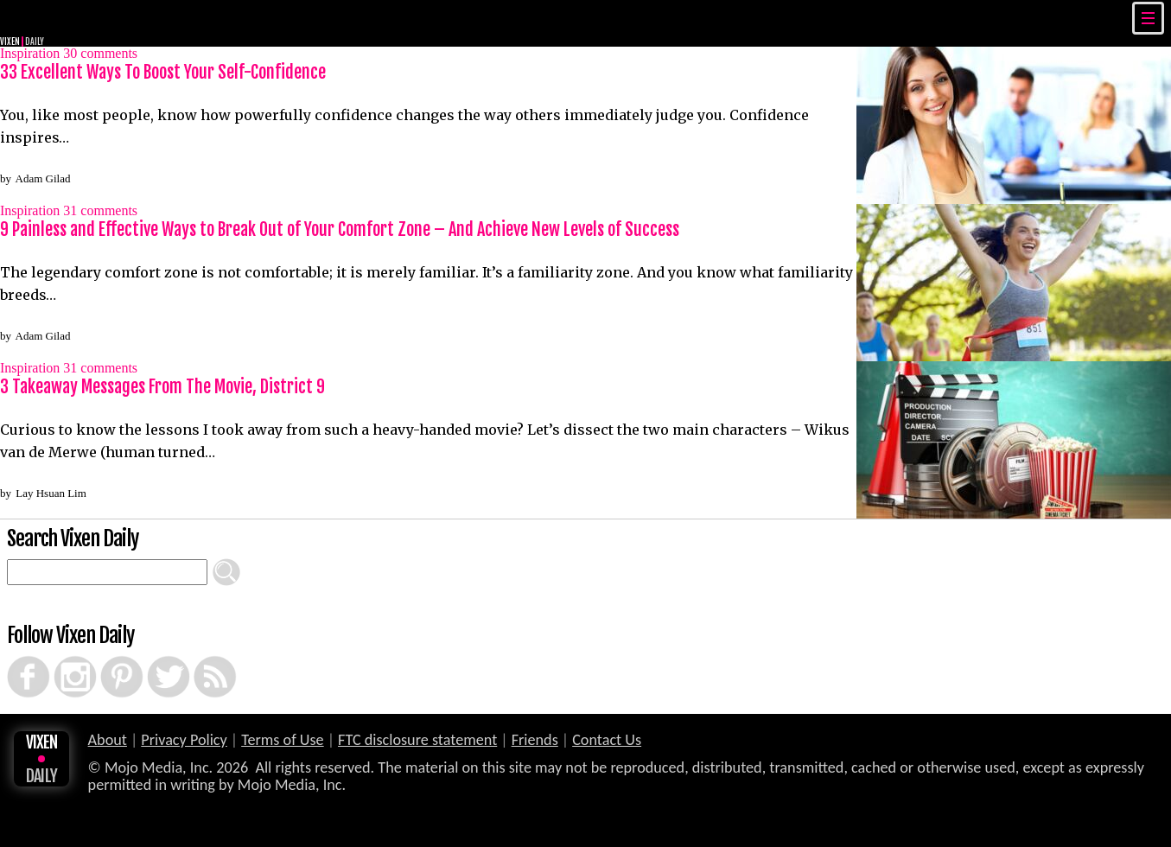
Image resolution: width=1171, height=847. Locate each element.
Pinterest (106, 656)
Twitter (152, 656)
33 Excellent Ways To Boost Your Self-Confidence (163, 72)
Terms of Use (282, 739)
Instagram (60, 656)
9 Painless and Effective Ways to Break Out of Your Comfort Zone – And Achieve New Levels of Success (339, 229)
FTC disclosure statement (417, 739)
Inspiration (30, 53)
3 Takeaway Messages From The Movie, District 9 (162, 387)
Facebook (14, 656)
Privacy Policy (184, 739)
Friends (535, 739)
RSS (197, 656)
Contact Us (606, 739)
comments (100, 53)
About (107, 739)
